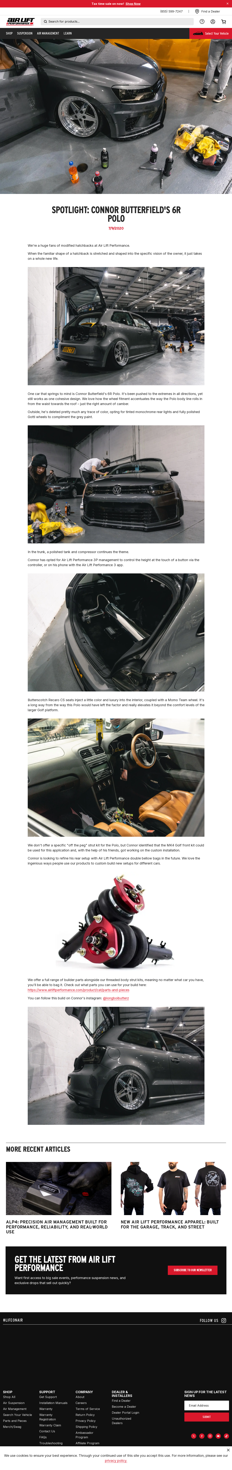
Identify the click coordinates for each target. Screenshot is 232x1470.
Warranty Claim (50, 1425)
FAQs (43, 1437)
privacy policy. (116, 1461)
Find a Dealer (121, 1400)
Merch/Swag (12, 1427)
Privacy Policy (86, 1421)
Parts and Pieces (15, 1421)
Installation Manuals (53, 1403)
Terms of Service (88, 1409)
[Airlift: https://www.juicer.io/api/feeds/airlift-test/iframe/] (117, 1353)
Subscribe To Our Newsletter (193, 1270)
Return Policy (85, 1415)
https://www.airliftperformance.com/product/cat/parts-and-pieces (78, 990)
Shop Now (133, 4)
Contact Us (47, 1431)
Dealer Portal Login (125, 1412)
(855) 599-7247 (171, 11)
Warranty (45, 1409)
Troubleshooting (51, 1443)
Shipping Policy (86, 1427)
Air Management (14, 1409)
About (80, 1397)
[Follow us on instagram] (213, 1320)
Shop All (9, 1397)
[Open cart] (223, 21)
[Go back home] (20, 22)
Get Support (48, 1397)
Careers (81, 1403)
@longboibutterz (116, 998)
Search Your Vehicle (17, 1415)
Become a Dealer (124, 1406)
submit (207, 1417)
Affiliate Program (87, 1443)
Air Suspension (14, 1403)
